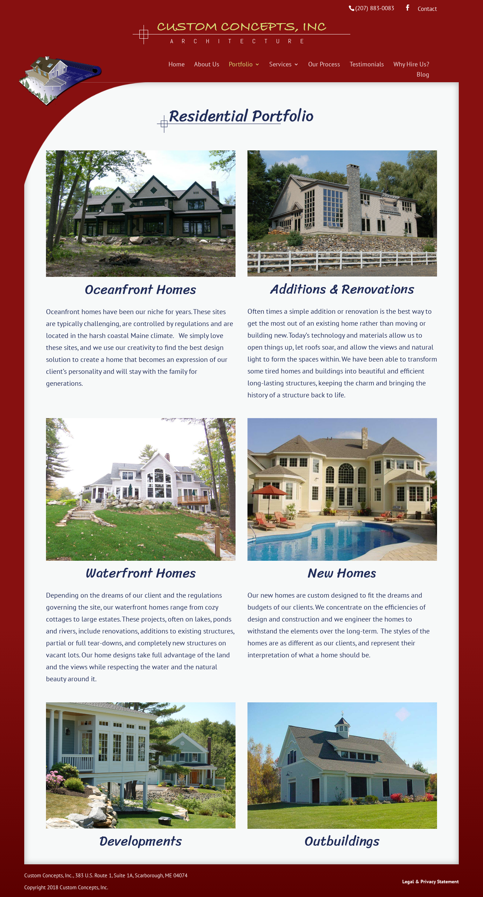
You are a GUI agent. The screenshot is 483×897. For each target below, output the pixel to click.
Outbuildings (342, 841)
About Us (206, 65)
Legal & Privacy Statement (430, 881)
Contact (427, 9)
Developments (140, 841)
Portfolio (241, 65)
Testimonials (367, 65)
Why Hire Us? (411, 65)
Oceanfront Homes (140, 289)
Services (280, 65)
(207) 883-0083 (374, 8)
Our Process (324, 65)
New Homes (342, 573)
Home (176, 65)
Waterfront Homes (141, 573)
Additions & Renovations (342, 289)
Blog (423, 75)
